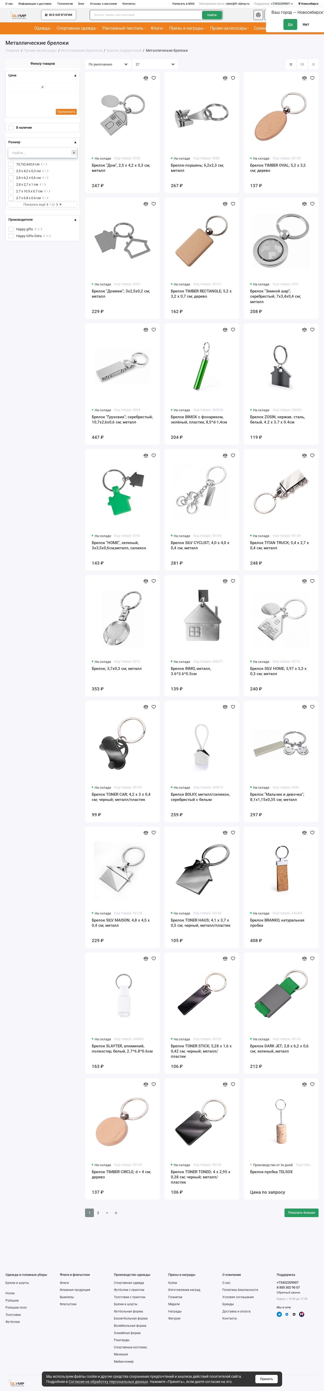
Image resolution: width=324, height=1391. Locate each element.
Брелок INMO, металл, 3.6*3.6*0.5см (191, 671)
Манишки (121, 1354)
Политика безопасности (240, 1290)
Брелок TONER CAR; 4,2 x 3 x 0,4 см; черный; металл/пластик (121, 797)
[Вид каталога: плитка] (291, 64)
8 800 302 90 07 (288, 1287)
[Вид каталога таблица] (313, 64)
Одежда (43, 28)
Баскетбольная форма (131, 1318)
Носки (10, 1293)
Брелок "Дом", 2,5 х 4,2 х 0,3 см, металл (121, 168)
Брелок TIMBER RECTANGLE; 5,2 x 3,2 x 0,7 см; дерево (201, 294)
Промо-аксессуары (229, 28)
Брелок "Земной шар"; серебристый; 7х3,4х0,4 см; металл (275, 296)
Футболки (12, 1322)
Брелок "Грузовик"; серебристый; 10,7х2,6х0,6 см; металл (122, 420)
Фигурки (174, 1318)
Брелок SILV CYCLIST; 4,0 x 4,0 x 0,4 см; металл (200, 545)
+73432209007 (273, 3)
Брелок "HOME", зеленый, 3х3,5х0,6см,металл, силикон (119, 545)
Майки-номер (124, 1361)
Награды (175, 1311)
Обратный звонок (288, 1292)
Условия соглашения (238, 1297)
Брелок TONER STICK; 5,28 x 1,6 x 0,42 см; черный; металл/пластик (201, 1051)
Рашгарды (121, 1340)
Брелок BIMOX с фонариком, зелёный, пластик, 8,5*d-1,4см (199, 420)
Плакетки (175, 1297)
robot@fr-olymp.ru (224, 3)
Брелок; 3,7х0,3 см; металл (117, 668)
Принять (266, 1379)
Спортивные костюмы (130, 1347)
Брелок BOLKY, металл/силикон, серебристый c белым (200, 797)
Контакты (128, 3)
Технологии (65, 3)
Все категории (58, 15)
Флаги (158, 28)
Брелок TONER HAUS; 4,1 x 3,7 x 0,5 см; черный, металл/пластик (200, 923)
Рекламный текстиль (124, 28)
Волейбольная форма (130, 1326)
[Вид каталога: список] (302, 64)
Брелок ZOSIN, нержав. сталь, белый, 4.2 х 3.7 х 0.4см (277, 420)
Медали (174, 1304)
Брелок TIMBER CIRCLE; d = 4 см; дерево (121, 1174)
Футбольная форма (128, 1311)
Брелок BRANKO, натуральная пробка (277, 923)
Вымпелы (67, 1297)
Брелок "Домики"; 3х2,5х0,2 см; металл (121, 294)
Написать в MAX (183, 3)
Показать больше (301, 1212)
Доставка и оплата (236, 1311)
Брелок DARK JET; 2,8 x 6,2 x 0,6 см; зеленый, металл (279, 1049)
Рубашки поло (16, 1307)
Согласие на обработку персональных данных (108, 1382)
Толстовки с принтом (129, 1297)
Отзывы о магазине (103, 3)
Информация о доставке (34, 3)
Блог (81, 3)
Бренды (228, 1304)
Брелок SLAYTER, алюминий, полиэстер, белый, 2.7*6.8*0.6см (122, 1049)
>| (116, 1213)
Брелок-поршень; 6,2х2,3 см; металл (197, 168)
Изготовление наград (184, 1290)
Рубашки (12, 1300)
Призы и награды (187, 28)
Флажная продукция (75, 1290)
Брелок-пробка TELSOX (271, 1172)
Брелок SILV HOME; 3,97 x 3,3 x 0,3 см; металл (278, 671)
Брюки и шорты (17, 1283)
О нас (9, 3)
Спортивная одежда (77, 28)
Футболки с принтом (129, 1290)
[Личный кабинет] (258, 15)
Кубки (172, 1283)
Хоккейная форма (127, 1333)
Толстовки (13, 1315)
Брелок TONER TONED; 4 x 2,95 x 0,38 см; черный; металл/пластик (200, 1177)
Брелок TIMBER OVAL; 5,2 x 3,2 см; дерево (278, 168)
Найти (212, 15)
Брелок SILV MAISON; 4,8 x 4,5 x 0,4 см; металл (121, 923)
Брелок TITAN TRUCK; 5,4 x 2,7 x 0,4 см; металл (279, 545)
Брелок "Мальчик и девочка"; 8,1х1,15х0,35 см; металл (277, 797)
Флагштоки (68, 1304)
